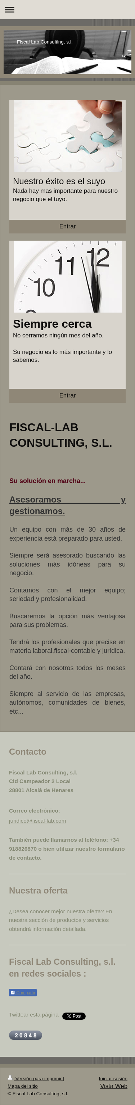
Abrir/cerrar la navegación (67, 9)
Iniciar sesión (113, 1078)
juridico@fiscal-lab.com (37, 821)
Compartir (22, 992)
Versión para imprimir (35, 1078)
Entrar (67, 226)
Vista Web (113, 1086)
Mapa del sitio (23, 1086)
